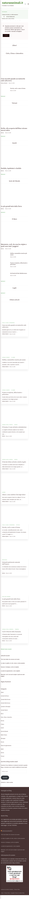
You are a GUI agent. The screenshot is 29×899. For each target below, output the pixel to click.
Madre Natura (4, 735)
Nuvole (18, 524)
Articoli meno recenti (6, 649)
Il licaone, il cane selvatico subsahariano (14, 427)
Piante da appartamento (6, 745)
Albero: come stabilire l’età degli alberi (13, 495)
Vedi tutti (3, 96)
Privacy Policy (17, 889)
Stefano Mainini (4, 83)
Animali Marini (6, 357)
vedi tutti (3, 212)
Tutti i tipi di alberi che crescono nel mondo (10, 659)
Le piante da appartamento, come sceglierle (10, 670)
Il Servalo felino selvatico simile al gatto (14, 462)
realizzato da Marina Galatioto (7, 889)
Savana (15, 424)
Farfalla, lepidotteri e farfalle (11, 168)
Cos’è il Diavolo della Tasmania (11, 632)
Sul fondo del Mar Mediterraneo (8, 16)
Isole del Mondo (6, 596)
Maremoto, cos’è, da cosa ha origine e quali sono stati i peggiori (14, 245)
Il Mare (13, 357)
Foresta (17, 629)
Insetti (2, 727)
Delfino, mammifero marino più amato (14, 360)
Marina (2, 132)
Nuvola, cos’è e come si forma (8, 18)
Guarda (6, 35)
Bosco (2, 713)
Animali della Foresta (7, 629)
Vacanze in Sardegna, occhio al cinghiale (10, 667)
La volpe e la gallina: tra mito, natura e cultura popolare (13, 663)
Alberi (3, 492)
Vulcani (2, 756)
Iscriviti (5, 777)
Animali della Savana (7, 424)
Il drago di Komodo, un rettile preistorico (10, 14)
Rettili (2, 749)
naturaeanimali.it (12, 3)
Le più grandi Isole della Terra (11, 206)
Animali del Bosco (5, 696)
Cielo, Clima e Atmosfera (8, 322)
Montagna (4, 559)
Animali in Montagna (5, 706)
